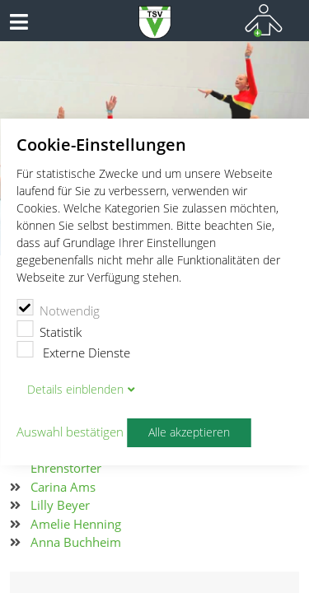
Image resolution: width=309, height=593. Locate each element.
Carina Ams (63, 487)
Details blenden (75, 389)
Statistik (49, 330)
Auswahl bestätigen (70, 432)
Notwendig (58, 309)
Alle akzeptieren (189, 432)
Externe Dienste (73, 351)
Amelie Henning (75, 524)
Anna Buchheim (75, 542)
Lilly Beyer (60, 505)
